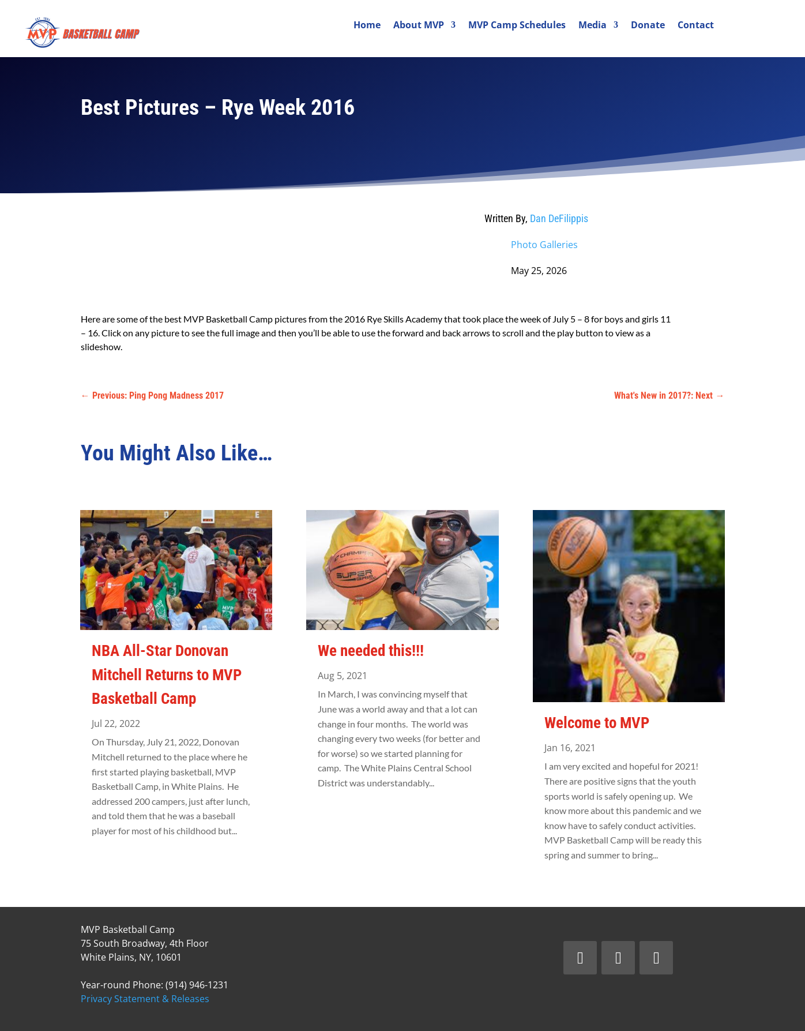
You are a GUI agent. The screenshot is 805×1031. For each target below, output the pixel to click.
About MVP (418, 26)
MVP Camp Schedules (517, 26)
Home (367, 26)
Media (592, 26)
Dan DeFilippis (559, 218)
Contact (696, 26)
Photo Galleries (544, 244)
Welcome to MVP (596, 723)
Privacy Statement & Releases (145, 998)
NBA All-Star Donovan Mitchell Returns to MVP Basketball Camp (167, 675)
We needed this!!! (371, 651)
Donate (648, 26)
